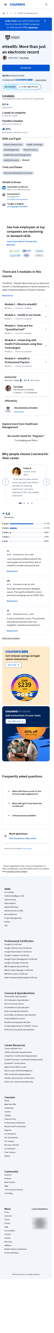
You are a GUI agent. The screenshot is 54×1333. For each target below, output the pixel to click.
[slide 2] (24, 503)
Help (6, 1227)
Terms (7, 1219)
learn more (27, 848)
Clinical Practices (30, 149)
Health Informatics (11, 160)
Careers (7, 1111)
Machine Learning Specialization (17, 1022)
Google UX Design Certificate (16, 962)
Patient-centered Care (13, 144)
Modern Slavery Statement (15, 1249)
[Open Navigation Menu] (5, 4)
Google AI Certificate (13, 944)
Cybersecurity (10, 899)
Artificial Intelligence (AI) (14, 896)
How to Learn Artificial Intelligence (18, 1070)
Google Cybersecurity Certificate (18, 948)
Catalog (7, 1115)
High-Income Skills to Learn (15, 1067)
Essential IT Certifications (14, 1063)
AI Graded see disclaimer (17, 199)
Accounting (9, 892)
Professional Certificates (14, 1122)
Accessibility (9, 1230)
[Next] (46, 482)
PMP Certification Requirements (17, 1074)
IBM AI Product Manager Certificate (18, 970)
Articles (7, 1238)
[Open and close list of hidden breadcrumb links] (11, 13)
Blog (6, 1186)
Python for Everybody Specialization (19, 1029)
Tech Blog (8, 1193)
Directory (8, 1241)
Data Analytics (10, 903)
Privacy (7, 1223)
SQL (6, 925)
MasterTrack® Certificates (15, 1126)
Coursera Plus (10, 1119)
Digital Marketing (11, 907)
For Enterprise (10, 1134)
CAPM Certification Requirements (18, 1052)
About (6, 1100)
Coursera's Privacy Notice (16, 871)
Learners (8, 1175)
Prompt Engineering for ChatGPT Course (21, 1026)
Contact (7, 1234)
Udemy (7, 1156)
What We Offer (10, 1104)
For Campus (9, 1141)
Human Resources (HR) (13, 910)
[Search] (46, 4)
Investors (8, 1216)
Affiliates (8, 1245)
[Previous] (5, 482)
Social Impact (9, 1148)
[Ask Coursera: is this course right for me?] (29, 86)
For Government (11, 1137)
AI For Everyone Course (14, 1004)
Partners (7, 1178)
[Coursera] (17, 4)
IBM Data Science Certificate (16, 974)
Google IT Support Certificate (16, 955)
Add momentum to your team (23, 715)
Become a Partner (11, 1145)
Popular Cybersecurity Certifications (19, 1078)
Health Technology (34, 144)
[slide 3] (28, 503)
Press (6, 1212)
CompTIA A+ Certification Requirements (20, 1056)
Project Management (13, 918)
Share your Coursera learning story (18, 1081)
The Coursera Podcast (13, 1189)
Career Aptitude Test (13, 1048)
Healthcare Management (28, 13)
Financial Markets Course (14, 1018)
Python (7, 921)
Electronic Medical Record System (18, 173)
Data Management (11, 149)
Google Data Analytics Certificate (18, 951)
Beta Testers (9, 1182)
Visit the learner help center (22, 838)
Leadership (9, 1108)
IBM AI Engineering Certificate (16, 966)
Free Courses (10, 1152)
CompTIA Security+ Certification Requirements (23, 1059)
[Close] (45, 20)
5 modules (8, 96)
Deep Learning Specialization (16, 1011)
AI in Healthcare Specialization (16, 1007)
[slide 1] (20, 503)
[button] (25, 160)
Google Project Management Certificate (20, 959)
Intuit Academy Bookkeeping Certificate (20, 977)
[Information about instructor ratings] (21, 380)
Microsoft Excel (10, 914)
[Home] (3, 13)
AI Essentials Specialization (15, 996)
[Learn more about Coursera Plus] (40, 80)
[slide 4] (31, 503)
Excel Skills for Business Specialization (20, 1015)
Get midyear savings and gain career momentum (23, 657)
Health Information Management (17, 155)
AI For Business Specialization (16, 1000)
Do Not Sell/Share (11, 1253)
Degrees (8, 1130)
